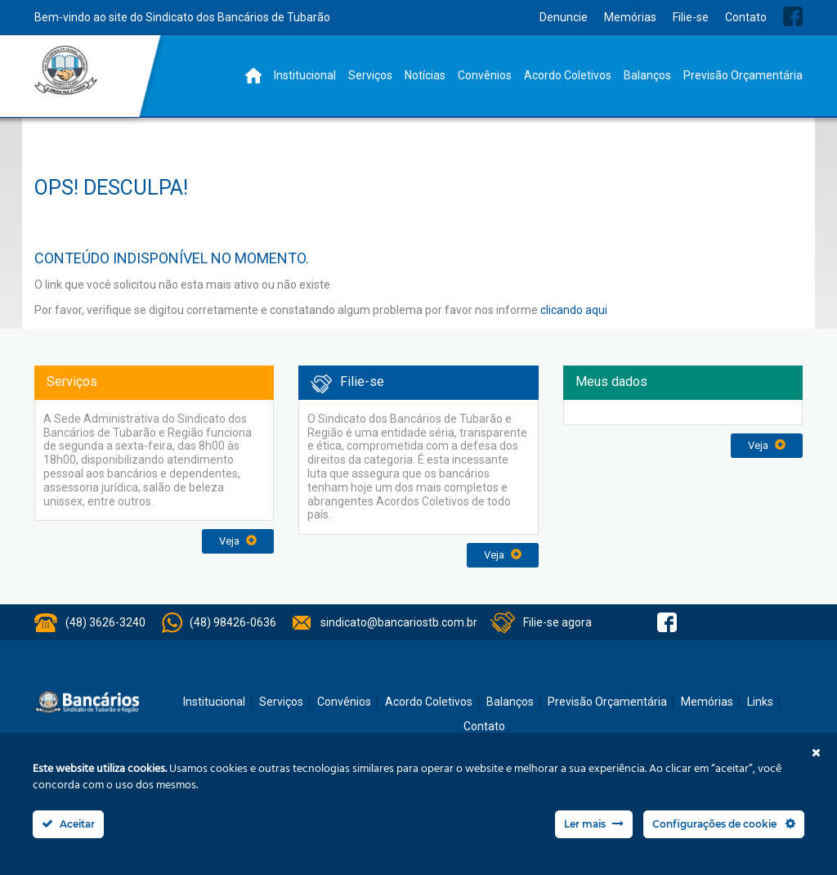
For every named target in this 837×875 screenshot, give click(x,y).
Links (760, 701)
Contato (746, 17)
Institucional (305, 75)
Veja (238, 541)
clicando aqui (573, 309)
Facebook (793, 16)
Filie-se (691, 17)
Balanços (647, 75)
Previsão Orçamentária (743, 75)
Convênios (485, 75)
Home (253, 75)
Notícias (425, 75)
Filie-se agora (557, 622)
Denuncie (563, 17)
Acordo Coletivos (567, 75)
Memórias (630, 17)
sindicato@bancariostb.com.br (398, 622)
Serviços (370, 75)
